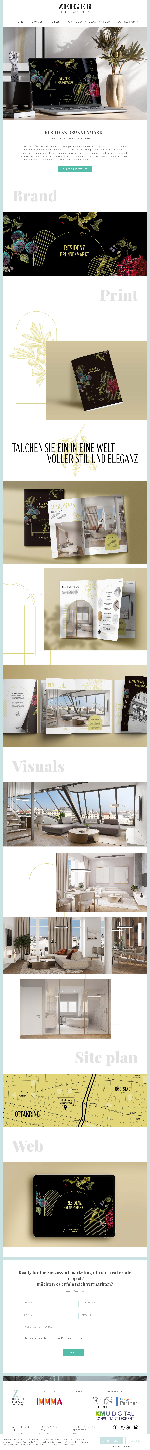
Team (106, 21)
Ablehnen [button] (135, 1440)
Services (37, 21)
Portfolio (74, 21)
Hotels (54, 21)
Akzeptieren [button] (111, 1440)
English (137, 21)
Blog (92, 21)
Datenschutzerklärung (70, 1444)
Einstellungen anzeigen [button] (122, 1446)
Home (19, 21)
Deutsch (132, 21)
